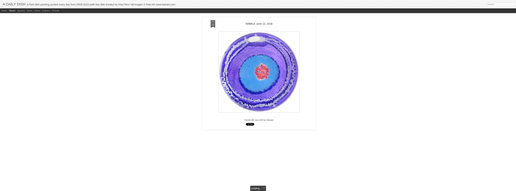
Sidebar (37, 11)
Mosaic (29, 11)
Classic (4, 11)
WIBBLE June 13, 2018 (259, 16)
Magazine (21, 11)
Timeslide (55, 11)
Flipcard (12, 11)
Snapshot (46, 11)
